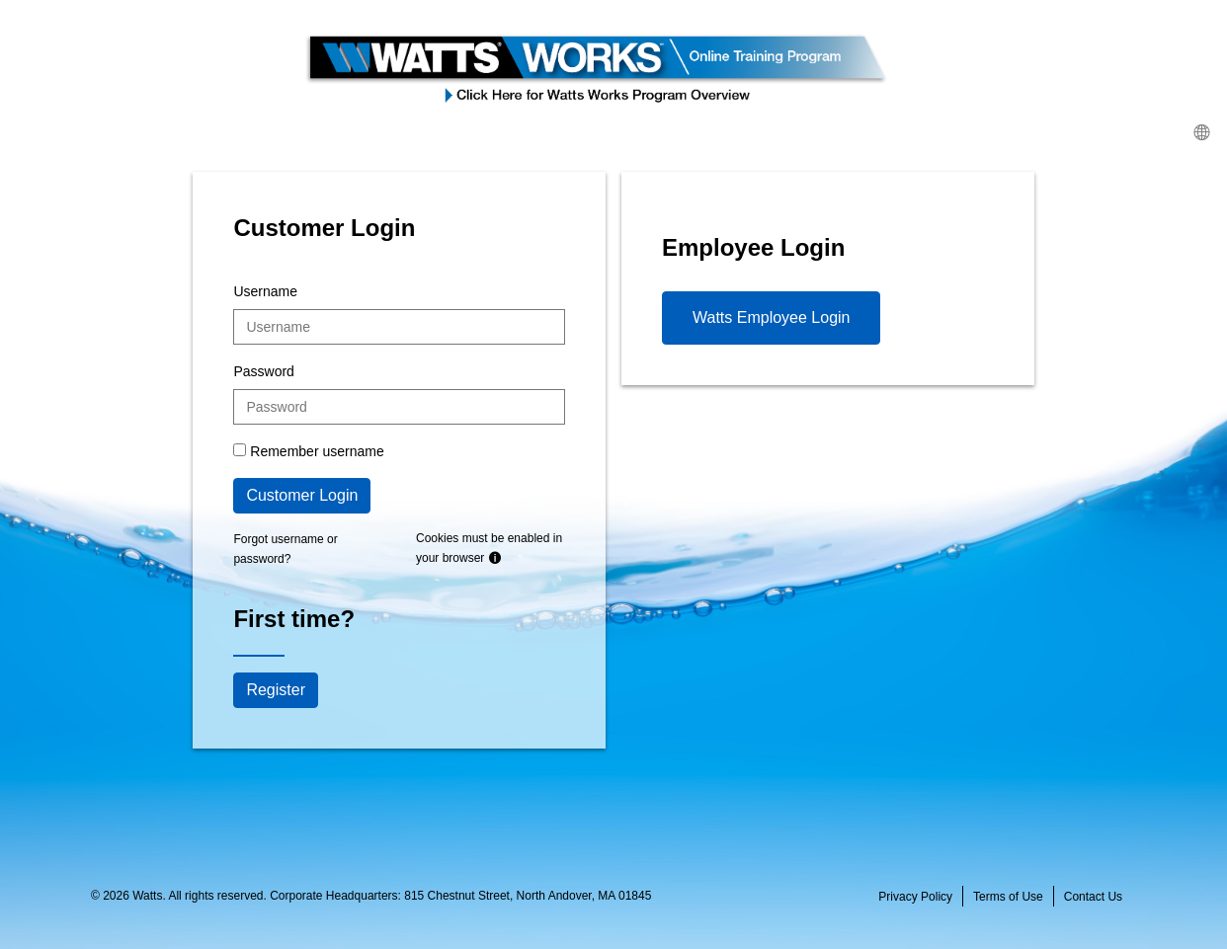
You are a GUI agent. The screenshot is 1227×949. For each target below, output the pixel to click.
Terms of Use (1008, 897)
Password (263, 371)
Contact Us (1093, 897)
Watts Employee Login (771, 317)
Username (265, 291)
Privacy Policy (915, 897)
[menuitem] (1200, 131)
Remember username (316, 451)
